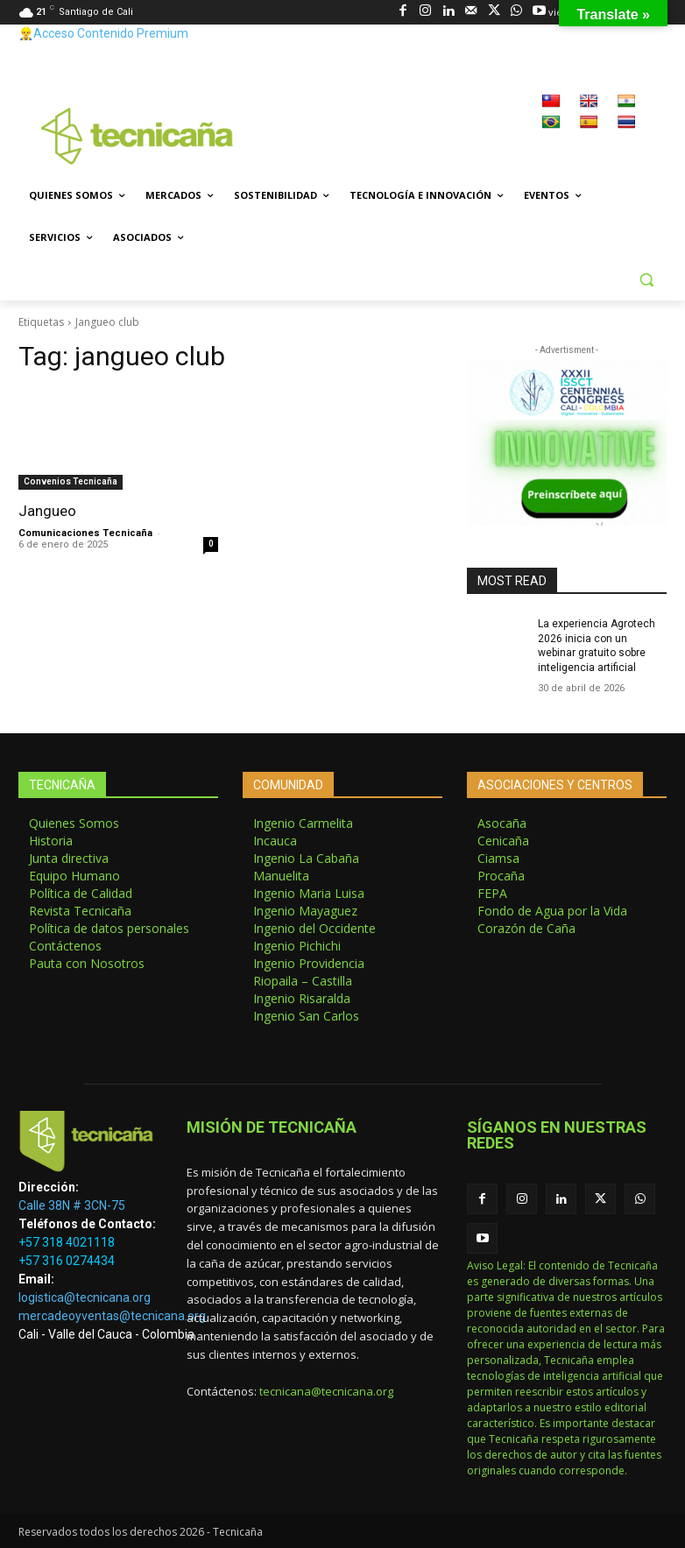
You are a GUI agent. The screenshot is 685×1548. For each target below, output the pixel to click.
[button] (646, 279)
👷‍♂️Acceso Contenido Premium (103, 33)
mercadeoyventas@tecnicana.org (112, 1316)
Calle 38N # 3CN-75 (71, 1205)
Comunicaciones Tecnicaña (85, 533)
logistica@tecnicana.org (84, 1297)
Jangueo (47, 511)
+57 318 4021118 (66, 1242)
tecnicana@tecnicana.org (326, 1391)
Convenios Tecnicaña (70, 481)
